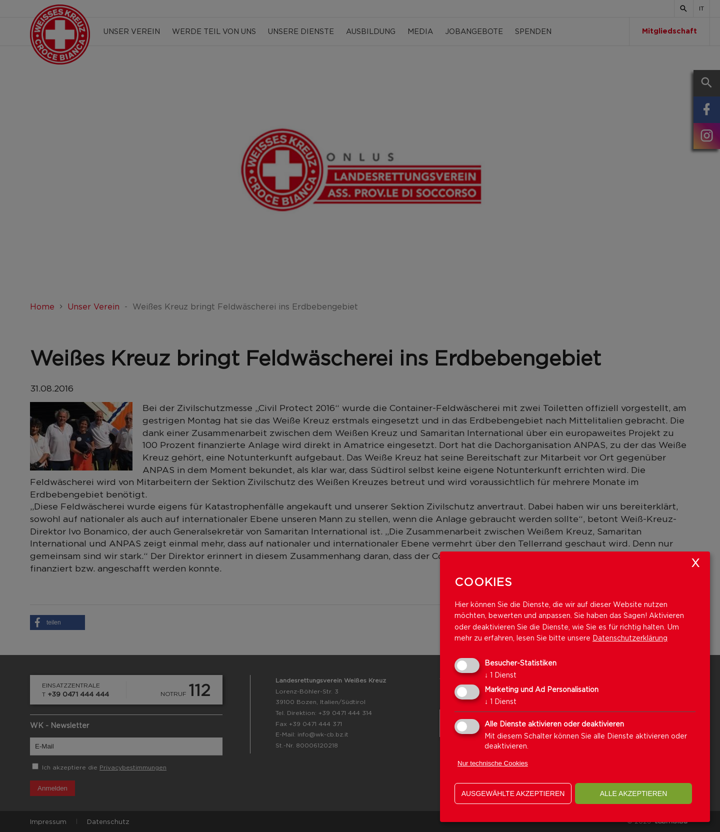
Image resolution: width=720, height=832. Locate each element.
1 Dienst (500, 674)
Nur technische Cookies (493, 763)
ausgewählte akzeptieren (513, 794)
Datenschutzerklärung (630, 638)
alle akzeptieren (634, 794)
